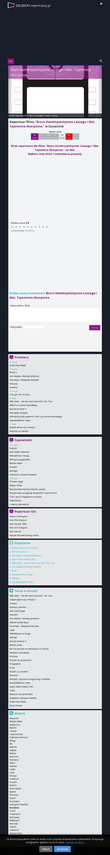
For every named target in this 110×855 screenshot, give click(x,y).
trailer (47, 115)
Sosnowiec (14, 801)
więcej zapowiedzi (20, 504)
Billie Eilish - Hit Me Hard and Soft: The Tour (31, 401)
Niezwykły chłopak (18, 412)
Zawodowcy (15, 500)
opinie (55, 115)
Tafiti (12, 690)
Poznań (13, 782)
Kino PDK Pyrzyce (18, 520)
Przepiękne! (15, 663)
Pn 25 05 (75, 136)
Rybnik (12, 791)
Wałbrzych (14, 820)
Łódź (11, 772)
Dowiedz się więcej (74, 842)
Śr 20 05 (41, 136)
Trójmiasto (14, 814)
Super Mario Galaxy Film (23, 559)
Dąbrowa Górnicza (18, 737)
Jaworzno (14, 756)
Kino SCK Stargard (18, 527)
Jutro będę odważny (19, 451)
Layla (12, 629)
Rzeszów (13, 794)
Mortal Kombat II (17, 409)
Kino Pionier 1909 (17, 524)
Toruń (12, 810)
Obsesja (13, 383)
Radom (13, 785)
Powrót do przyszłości (20, 660)
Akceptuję (62, 849)
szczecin (33, 5)
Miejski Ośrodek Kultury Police (24, 535)
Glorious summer (17, 607)
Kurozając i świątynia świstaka (24, 379)
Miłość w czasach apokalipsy (23, 405)
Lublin (12, 769)
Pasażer (13, 467)
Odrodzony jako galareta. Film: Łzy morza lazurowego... (36, 416)
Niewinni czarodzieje (19, 652)
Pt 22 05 (55, 136)
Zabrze (12, 826)
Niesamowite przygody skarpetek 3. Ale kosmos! (33, 492)
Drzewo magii (16, 481)
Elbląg (12, 740)
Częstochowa (16, 734)
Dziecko (13, 603)
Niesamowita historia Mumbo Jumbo (27, 489)
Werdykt (13, 470)
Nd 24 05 (69, 136)
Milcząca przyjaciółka (19, 459)
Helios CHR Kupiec (18, 516)
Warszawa (14, 817)
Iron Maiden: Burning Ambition (24, 376)
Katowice (14, 759)
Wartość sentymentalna (21, 694)
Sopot (12, 798)
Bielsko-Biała (15, 721)
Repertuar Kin (25, 512)
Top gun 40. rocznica (19, 394)
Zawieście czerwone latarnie (23, 474)
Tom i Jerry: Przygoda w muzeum (25, 496)
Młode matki (15, 463)
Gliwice (12, 753)
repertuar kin (21, 115)
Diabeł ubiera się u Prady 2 (22, 427)
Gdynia (12, 750)
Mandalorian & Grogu (22, 574)
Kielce (12, 762)
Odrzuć (46, 849)
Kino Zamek (15, 531)
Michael (15, 578)
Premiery (22, 357)
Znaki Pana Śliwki (17, 365)
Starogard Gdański (18, 804)
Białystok (14, 718)
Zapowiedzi (23, 440)
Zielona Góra (15, 833)
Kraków (13, 766)
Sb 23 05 (62, 136)
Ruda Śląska (15, 788)
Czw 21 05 (48, 136)
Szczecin (14, 807)
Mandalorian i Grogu (19, 455)
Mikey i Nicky (15, 485)
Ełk (10, 743)
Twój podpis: (16, 327)
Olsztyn (13, 775)
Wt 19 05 (34, 136)
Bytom (12, 727)
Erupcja (13, 448)
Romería (13, 675)
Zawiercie (14, 830)
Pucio (14, 570)
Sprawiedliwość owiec (20, 420)
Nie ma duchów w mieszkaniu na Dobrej (29, 648)
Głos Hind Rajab (17, 611)
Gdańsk (13, 747)
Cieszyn (13, 731)
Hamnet (13, 614)
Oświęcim (14, 778)
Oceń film (30, 230)
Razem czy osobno (18, 671)
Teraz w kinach (26, 591)
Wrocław (13, 823)
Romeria (13, 387)
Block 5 (13, 372)
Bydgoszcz (14, 724)
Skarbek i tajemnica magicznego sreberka (29, 679)
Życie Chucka (15, 705)
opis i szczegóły (36, 115)
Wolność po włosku (18, 431)
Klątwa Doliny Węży (19, 622)
